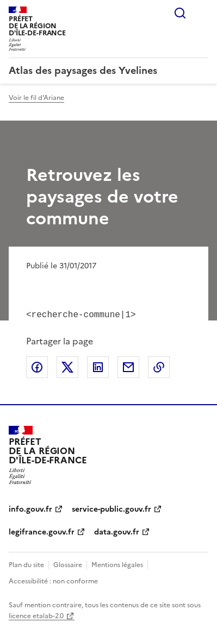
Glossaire (67, 564)
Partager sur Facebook (37, 366)
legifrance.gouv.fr (42, 531)
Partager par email (128, 366)
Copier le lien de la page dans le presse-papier (159, 366)
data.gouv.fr (116, 531)
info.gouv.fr (30, 508)
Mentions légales (117, 564)
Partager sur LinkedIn (98, 366)
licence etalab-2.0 (36, 615)
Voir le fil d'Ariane (36, 98)
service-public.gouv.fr (111, 508)
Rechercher (180, 13)
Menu (202, 13)
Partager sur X (67, 366)
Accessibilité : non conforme (53, 580)
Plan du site (26, 564)
